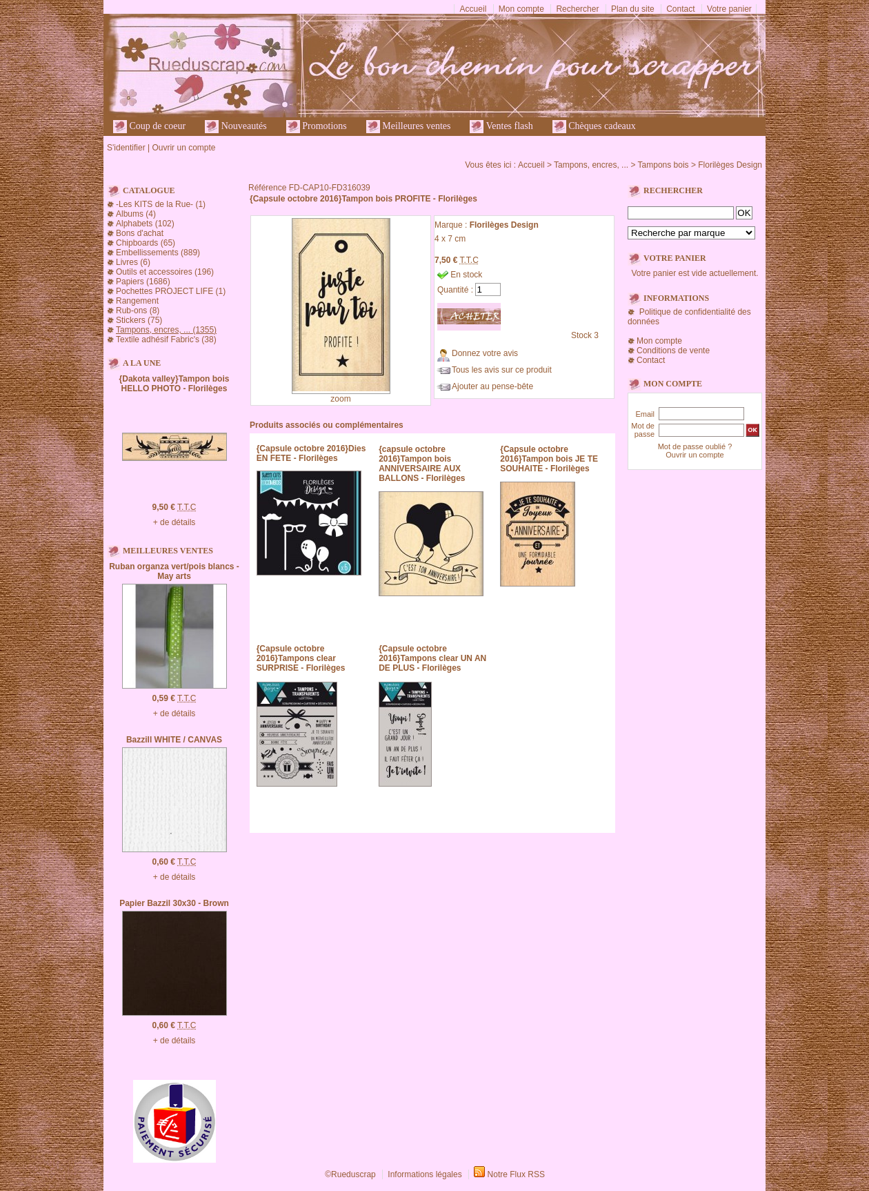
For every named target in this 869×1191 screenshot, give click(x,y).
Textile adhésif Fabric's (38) (166, 339)
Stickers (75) (139, 320)
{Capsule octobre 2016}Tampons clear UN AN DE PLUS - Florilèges (432, 658)
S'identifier (126, 147)
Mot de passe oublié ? (695, 446)
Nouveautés (236, 126)
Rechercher (577, 9)
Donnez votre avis (485, 353)
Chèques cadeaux (594, 126)
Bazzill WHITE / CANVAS (174, 740)
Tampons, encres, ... (591, 165)
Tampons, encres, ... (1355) (166, 330)
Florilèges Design (730, 165)
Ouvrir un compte (183, 147)
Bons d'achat (139, 233)
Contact (680, 9)
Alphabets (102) (145, 223)
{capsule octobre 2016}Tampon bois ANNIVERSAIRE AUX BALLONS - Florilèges (422, 463)
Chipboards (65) (145, 243)
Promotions (316, 126)
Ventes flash (501, 126)
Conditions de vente (673, 350)
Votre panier (729, 9)
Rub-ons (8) (137, 310)
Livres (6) (133, 262)
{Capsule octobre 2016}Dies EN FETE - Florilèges (311, 453)
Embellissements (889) (158, 252)
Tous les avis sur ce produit (502, 370)
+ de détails (174, 522)
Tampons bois (663, 165)
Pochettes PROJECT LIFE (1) (171, 291)
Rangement (137, 301)
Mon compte (521, 9)
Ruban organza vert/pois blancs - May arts (174, 571)
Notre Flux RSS (516, 1174)
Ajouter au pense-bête (492, 386)
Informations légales (424, 1174)
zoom (340, 399)
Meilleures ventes (408, 126)
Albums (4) (136, 214)
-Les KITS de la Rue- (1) (161, 204)
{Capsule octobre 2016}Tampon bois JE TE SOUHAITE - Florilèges (549, 458)
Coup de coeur (149, 126)
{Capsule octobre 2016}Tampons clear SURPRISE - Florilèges (301, 658)
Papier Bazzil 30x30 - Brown (174, 903)
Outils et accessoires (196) (165, 272)
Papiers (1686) (143, 281)
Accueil (473, 9)
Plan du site (633, 9)
